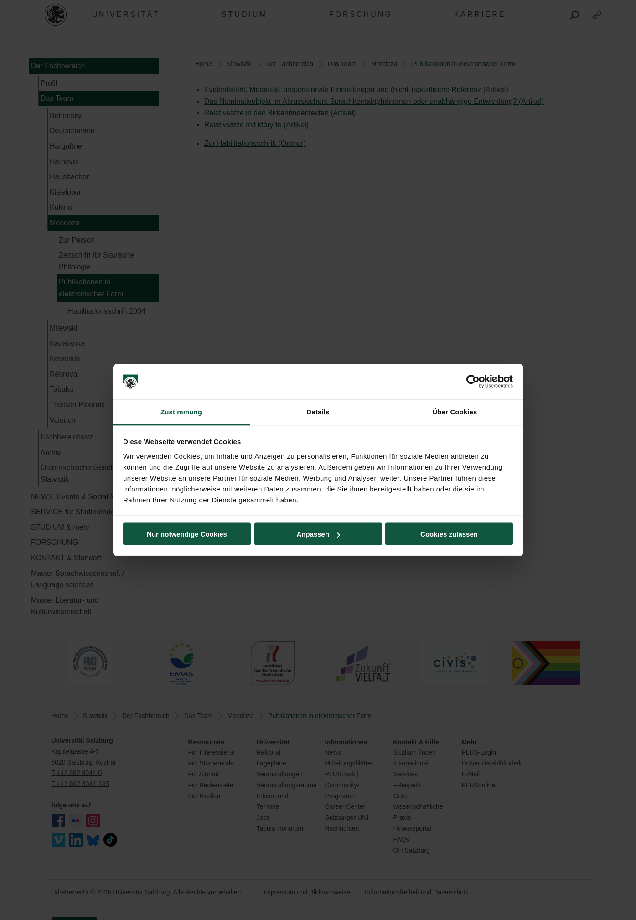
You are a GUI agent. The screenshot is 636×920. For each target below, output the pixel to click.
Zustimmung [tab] (181, 411)
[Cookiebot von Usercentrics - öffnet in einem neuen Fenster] (473, 381)
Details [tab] (318, 411)
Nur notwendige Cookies (187, 534)
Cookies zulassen (449, 534)
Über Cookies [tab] (455, 411)
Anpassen (318, 534)
